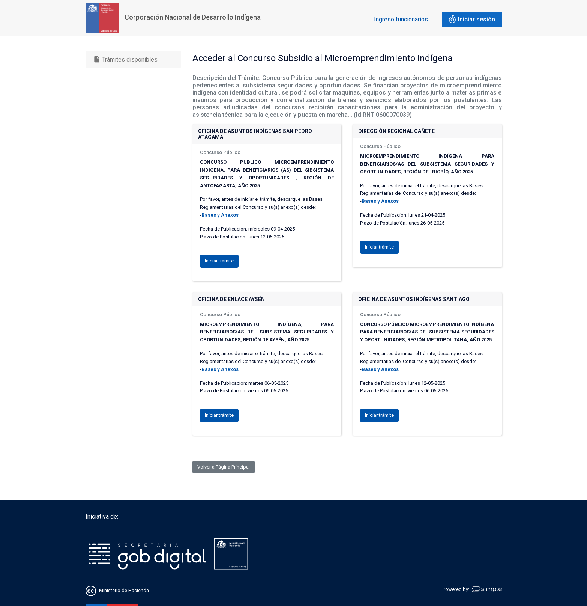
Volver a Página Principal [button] (223, 467)
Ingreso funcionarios (401, 19)
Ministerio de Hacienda (124, 590)
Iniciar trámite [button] (219, 261)
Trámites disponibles (125, 59)
